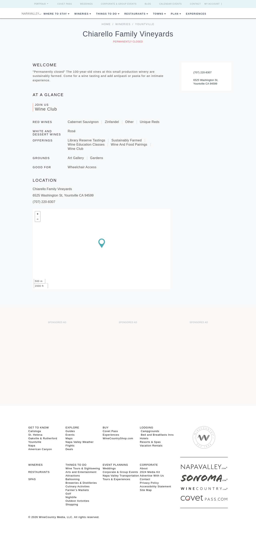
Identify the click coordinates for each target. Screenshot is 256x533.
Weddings (86, 4)
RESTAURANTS (39, 472)
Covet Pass (64, 4)
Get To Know (38, 427)
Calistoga (34, 431)
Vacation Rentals (151, 445)
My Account (212, 4)
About (144, 468)
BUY (106, 427)
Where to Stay (55, 13)
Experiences (196, 13)
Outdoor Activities (77, 500)
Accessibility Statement (155, 486)
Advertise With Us (152, 475)
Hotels (144, 438)
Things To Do (106, 13)
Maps (69, 438)
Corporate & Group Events (119, 4)
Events (70, 434)
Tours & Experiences (116, 479)
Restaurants (135, 13)
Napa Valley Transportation (121, 475)
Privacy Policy (149, 482)
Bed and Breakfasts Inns (157, 434)
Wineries (81, 13)
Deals (69, 449)
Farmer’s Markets (77, 490)
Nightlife (71, 497)
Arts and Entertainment (80, 472)
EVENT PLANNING (115, 464)
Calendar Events (170, 4)
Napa (31, 445)
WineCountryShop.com (118, 438)
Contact (195, 4)
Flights (69, 445)
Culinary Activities (77, 486)
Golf (68, 493)
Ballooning (72, 479)
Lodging (146, 427)
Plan (175, 13)
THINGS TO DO (75, 464)
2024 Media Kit (150, 472)
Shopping (71, 504)
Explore (72, 427)
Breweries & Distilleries (81, 482)
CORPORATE (149, 464)
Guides (70, 431)
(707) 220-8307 (202, 72)
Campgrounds (149, 431)
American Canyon (40, 449)
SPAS (32, 479)
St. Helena (35, 434)
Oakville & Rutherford (42, 438)
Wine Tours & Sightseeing (82, 468)
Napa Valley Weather (79, 441)
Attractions (72, 475)
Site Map (146, 490)
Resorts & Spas (150, 441)
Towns (158, 13)
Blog (148, 4)
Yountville (34, 441)
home (106, 24)
